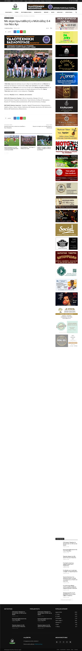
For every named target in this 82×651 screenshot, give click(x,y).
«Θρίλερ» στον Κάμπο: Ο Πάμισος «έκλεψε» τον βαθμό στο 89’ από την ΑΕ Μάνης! (44, 148)
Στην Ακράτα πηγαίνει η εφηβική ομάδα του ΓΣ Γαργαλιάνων (68, 564)
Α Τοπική (6, 145)
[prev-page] (5, 153)
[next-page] (7, 153)
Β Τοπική (12, 18)
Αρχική (5, 16)
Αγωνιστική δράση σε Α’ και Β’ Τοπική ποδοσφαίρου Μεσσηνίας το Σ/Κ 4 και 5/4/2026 (11, 148)
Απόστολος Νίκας (9, 28)
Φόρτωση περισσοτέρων (66, 599)
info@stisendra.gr (38, 644)
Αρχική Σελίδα (11, 16)
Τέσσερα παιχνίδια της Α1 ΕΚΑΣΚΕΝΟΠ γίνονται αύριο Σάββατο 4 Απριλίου (69, 594)
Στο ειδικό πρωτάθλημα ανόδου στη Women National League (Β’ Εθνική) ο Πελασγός (70, 587)
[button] (76, 12)
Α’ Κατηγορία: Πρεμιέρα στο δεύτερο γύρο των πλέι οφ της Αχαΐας (70, 544)
